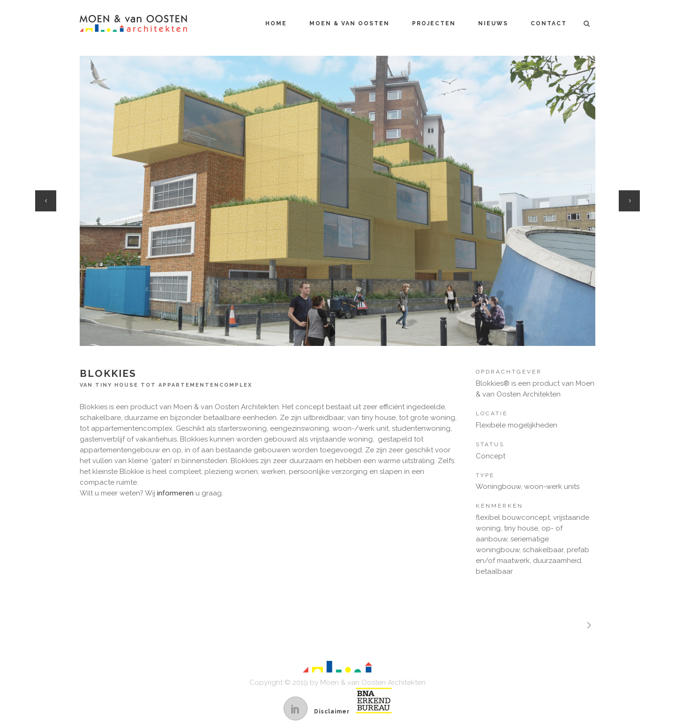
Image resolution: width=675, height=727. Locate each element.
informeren (175, 493)
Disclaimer (332, 711)
